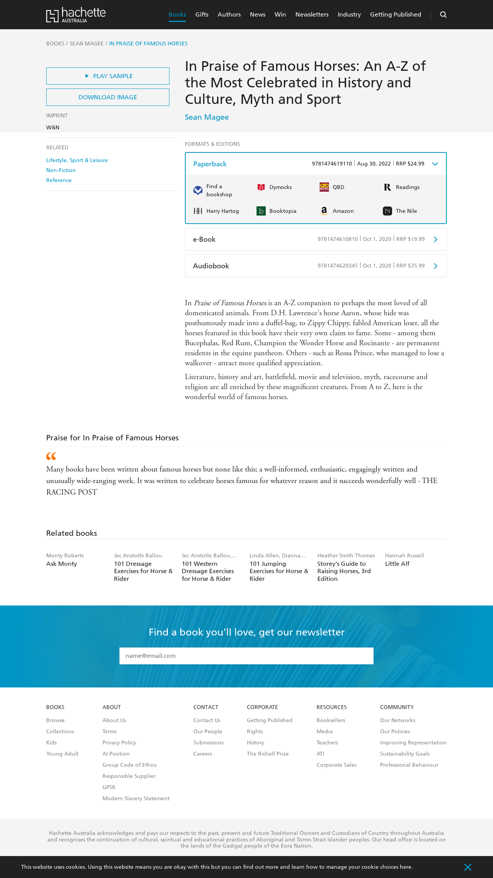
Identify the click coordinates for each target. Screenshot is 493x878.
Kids (51, 743)
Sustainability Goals (404, 754)
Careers (202, 754)
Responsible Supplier (129, 776)
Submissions (208, 743)
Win (280, 14)
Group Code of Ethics (129, 765)
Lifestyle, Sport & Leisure (77, 160)
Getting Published (395, 14)
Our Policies (395, 731)
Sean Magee (207, 117)
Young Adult (62, 754)
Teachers (327, 743)
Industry (349, 14)
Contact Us (206, 720)
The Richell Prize (268, 754)
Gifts (201, 14)
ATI (320, 754)
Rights (255, 731)
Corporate (262, 707)
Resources (332, 707)
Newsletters (312, 14)
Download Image (108, 97)
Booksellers (331, 720)
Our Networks (397, 720)
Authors (229, 14)
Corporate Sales (336, 765)
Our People (207, 731)
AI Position (116, 754)
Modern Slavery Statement (135, 798)
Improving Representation (413, 743)
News (257, 14)
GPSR (109, 787)
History (255, 743)
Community (397, 707)
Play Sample (108, 76)
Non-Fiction (61, 170)
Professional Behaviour (409, 765)
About (111, 707)
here (405, 867)
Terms (109, 731)
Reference (59, 180)
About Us (114, 720)
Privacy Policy (119, 743)
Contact (205, 707)
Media (325, 731)
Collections (60, 731)
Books (177, 14)
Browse (55, 720)
